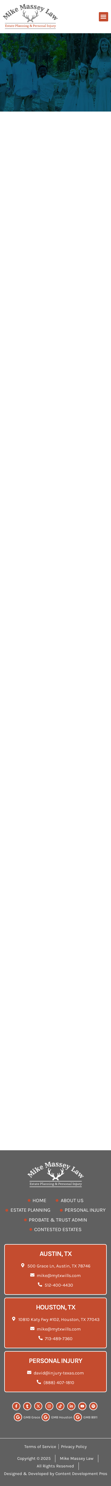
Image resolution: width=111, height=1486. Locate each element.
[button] (103, 16)
